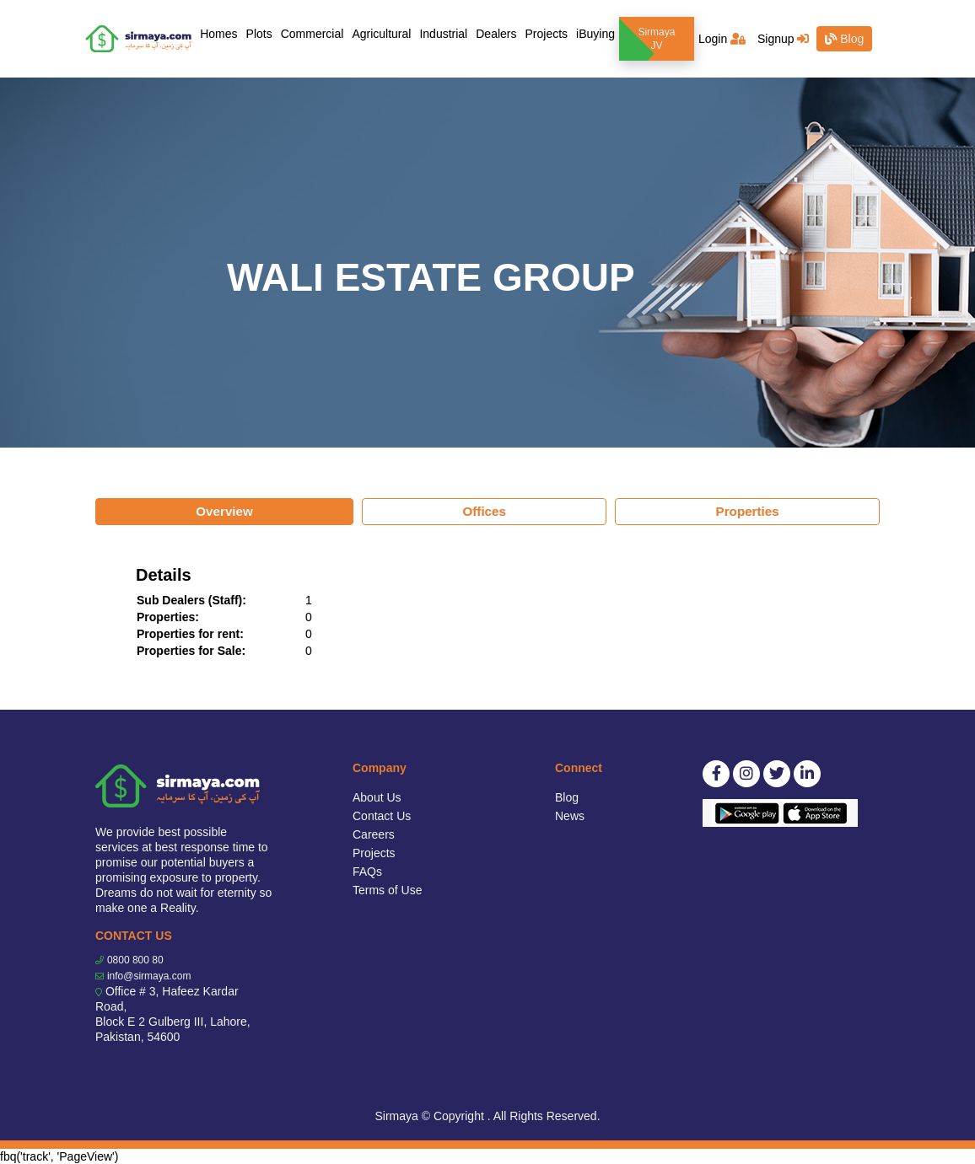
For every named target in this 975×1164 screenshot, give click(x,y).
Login (722, 39)
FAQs (367, 871)
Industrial (443, 33)
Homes (220, 32)
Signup (783, 39)
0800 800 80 (135, 960)
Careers (374, 834)
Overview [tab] (224, 511)
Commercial (312, 33)
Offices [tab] (484, 511)
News (569, 816)
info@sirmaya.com (149, 976)
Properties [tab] (747, 511)
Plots (259, 33)
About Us (377, 797)
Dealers (496, 33)
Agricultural (381, 33)
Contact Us (382, 816)
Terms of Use (387, 890)
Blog (844, 39)
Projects (546, 33)
